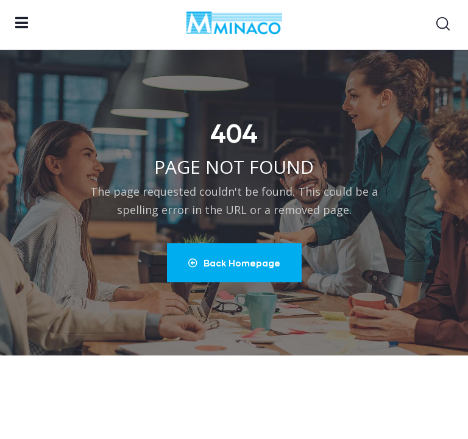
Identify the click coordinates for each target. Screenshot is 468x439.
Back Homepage (234, 262)
